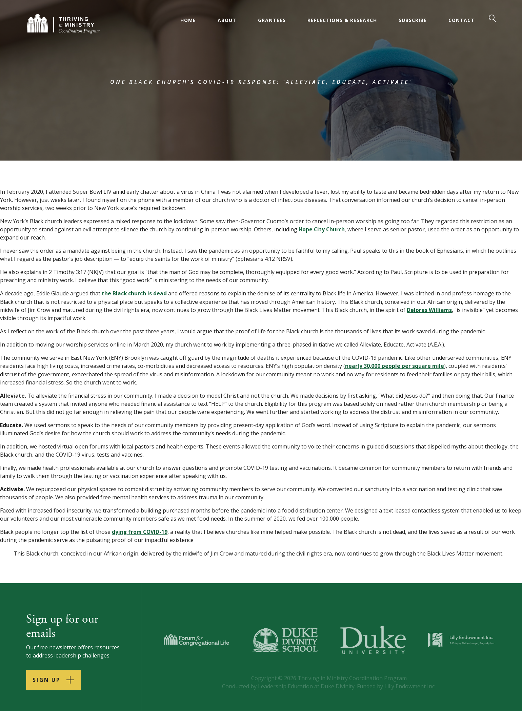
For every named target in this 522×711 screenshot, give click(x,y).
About (227, 20)
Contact (462, 20)
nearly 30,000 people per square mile (395, 365)
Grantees (272, 20)
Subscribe (413, 20)
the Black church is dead (135, 293)
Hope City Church (322, 229)
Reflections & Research (342, 20)
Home (188, 20)
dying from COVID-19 (140, 531)
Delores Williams (429, 309)
